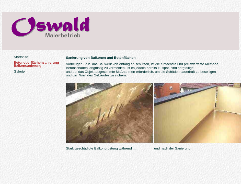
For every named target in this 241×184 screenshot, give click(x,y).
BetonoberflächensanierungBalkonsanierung (36, 64)
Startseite (21, 57)
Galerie (19, 71)
